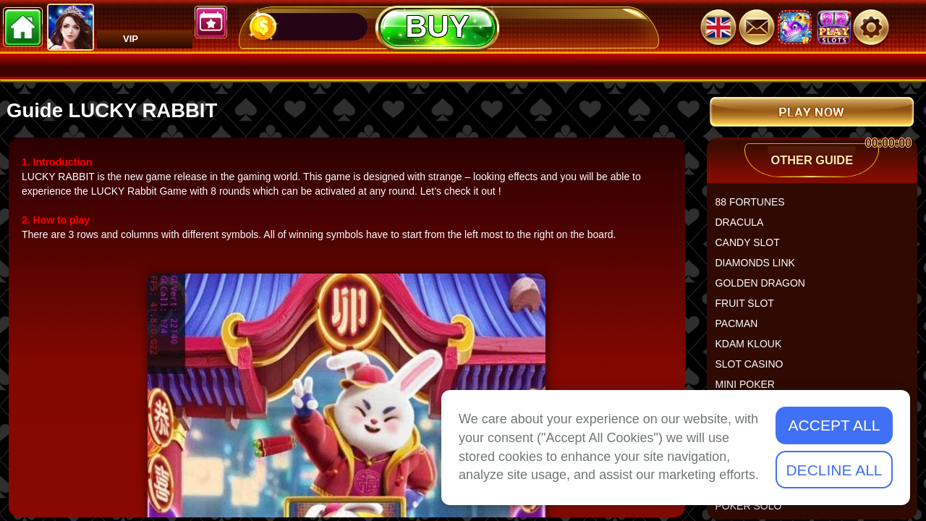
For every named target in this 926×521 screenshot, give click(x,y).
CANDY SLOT (753, 248)
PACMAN (742, 329)
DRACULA (745, 228)
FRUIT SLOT (750, 309)
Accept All (834, 425)
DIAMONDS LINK (761, 268)
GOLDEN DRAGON (766, 289)
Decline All (834, 470)
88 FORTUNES (756, 207)
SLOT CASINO (755, 370)
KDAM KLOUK (754, 349)
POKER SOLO (754, 511)
